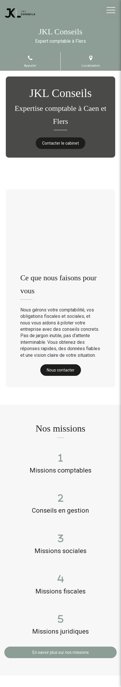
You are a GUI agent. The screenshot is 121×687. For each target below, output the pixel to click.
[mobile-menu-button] (111, 10)
